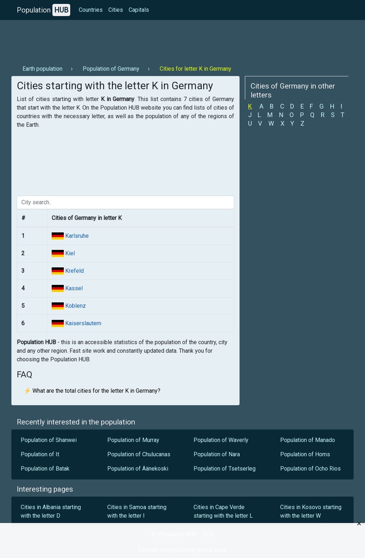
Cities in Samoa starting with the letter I (136, 511)
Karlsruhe (76, 235)
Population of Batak (45, 468)
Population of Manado (307, 440)
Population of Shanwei (49, 440)
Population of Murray (133, 440)
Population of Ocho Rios (310, 468)
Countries (91, 9)
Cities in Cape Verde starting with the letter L (223, 511)
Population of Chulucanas (138, 454)
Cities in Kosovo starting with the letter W (310, 511)
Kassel (73, 288)
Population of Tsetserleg (225, 468)
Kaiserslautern (82, 323)
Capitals (139, 9)
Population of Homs (305, 454)
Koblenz (75, 305)
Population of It (40, 454)
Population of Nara (217, 454)
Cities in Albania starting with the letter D (51, 511)
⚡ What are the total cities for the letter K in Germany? (92, 390)
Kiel (69, 253)
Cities (115, 9)
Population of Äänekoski (137, 468)
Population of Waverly (221, 440)
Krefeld (74, 270)
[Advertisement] (141, 40)
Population (43, 10)
